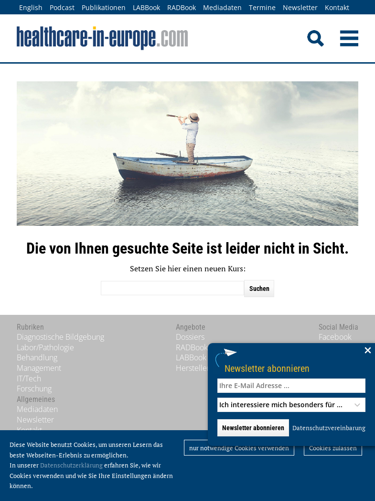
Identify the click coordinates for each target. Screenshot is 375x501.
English (31, 7)
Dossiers (190, 337)
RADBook (181, 7)
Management (39, 368)
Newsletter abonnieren (267, 368)
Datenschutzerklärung (71, 465)
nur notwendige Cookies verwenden (239, 448)
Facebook (335, 337)
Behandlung (37, 357)
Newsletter (300, 7)
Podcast (62, 7)
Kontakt (337, 7)
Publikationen (104, 7)
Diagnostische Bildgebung (60, 337)
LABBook (146, 7)
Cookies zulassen (333, 448)
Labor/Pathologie (45, 347)
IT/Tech (29, 378)
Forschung (34, 388)
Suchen (259, 288)
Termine (262, 7)
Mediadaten (222, 7)
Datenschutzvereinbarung (328, 427)
